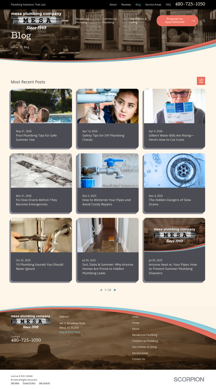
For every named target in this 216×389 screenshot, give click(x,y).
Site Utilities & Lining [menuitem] (138, 20)
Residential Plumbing (144, 335)
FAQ (168, 4)
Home (135, 323)
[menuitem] (15, 383)
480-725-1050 (190, 4)
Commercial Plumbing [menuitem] (110, 20)
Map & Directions (69, 332)
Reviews (126, 4)
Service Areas (153, 4)
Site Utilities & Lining (144, 347)
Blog (138, 4)
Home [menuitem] (65, 20)
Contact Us (138, 359)
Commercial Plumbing (145, 341)
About (113, 4)
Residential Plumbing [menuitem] (82, 20)
